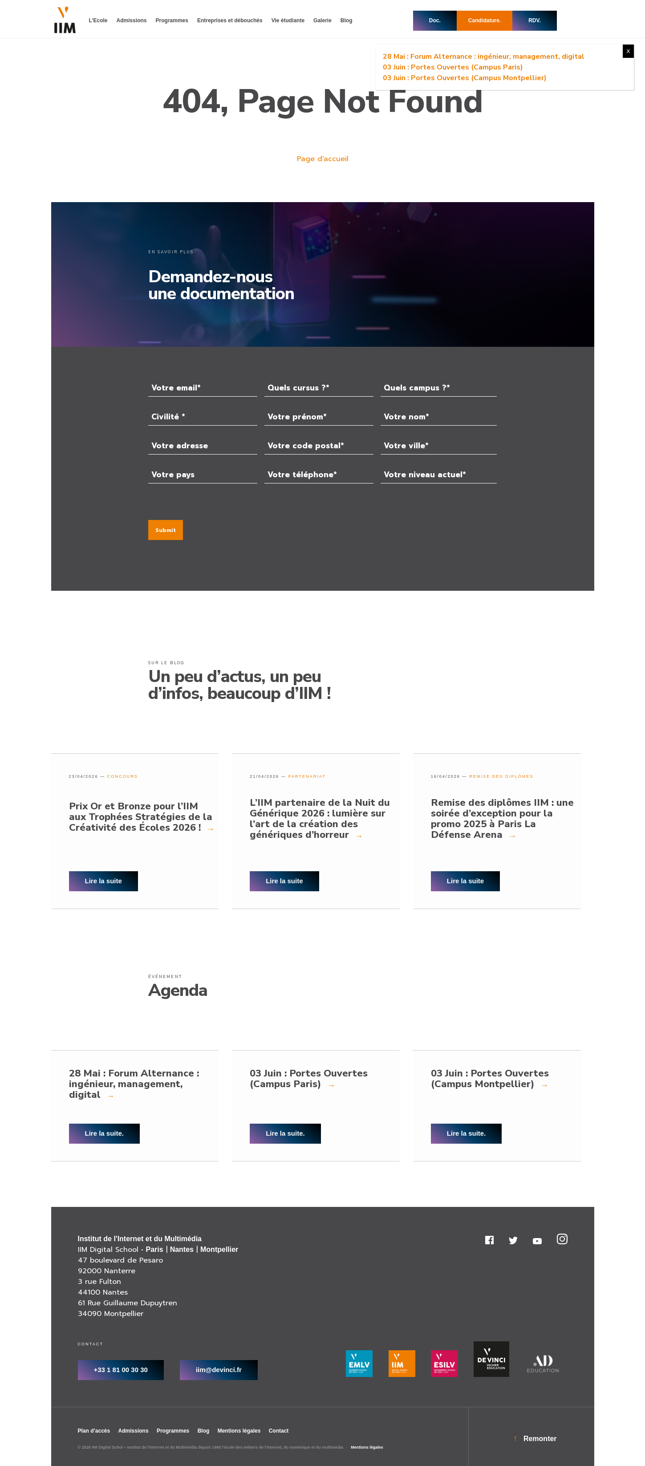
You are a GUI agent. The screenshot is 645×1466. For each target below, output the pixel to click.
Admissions (133, 1431)
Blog (204, 1431)
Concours (122, 776)
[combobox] (318, 388)
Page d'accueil (323, 159)
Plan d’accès (94, 1431)
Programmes (173, 1431)
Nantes (182, 1249)
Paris (154, 1249)
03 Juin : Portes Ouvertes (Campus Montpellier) (465, 78)
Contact (279, 1431)
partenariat (307, 776)
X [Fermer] (628, 51)
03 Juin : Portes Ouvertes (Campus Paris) (453, 67)
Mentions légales (239, 1431)
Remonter (540, 1438)
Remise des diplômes (501, 776)
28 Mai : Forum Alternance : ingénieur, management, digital (483, 56)
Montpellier (219, 1249)
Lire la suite (103, 881)
